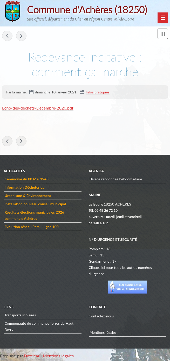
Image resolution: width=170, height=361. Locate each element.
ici (103, 267)
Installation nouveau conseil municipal (35, 204)
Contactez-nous (101, 316)
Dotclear (31, 355)
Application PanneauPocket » (21, 36)
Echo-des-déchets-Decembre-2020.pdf (37, 107)
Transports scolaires (20, 315)
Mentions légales (103, 332)
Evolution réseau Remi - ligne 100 (32, 226)
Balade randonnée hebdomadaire (116, 179)
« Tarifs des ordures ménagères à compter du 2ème (7, 36)
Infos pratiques (97, 92)
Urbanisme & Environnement (28, 195)
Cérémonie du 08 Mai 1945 (27, 179)
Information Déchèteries (24, 187)
